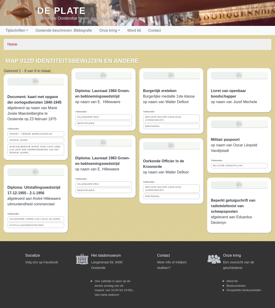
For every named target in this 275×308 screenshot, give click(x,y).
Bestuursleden (236, 285)
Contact (154, 30)
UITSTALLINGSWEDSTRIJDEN (26, 225)
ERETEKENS (152, 126)
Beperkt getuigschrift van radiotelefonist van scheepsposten (233, 205)
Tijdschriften (15, 30)
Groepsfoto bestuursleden (244, 290)
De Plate (61, 11)
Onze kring (108, 30)
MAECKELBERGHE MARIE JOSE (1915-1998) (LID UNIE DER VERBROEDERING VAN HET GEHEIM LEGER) (34, 149)
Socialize (32, 255)
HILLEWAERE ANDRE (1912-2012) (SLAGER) (34, 219)
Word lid (134, 30)
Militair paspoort (225, 140)
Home (12, 44)
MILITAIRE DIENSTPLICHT (228, 165)
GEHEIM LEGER (18, 140)
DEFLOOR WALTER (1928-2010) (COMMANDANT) (163, 118)
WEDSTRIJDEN (86, 123)
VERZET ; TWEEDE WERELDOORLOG (30, 134)
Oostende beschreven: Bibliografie (64, 30)
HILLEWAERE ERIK (88, 117)
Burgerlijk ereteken (159, 91)
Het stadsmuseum (106, 255)
